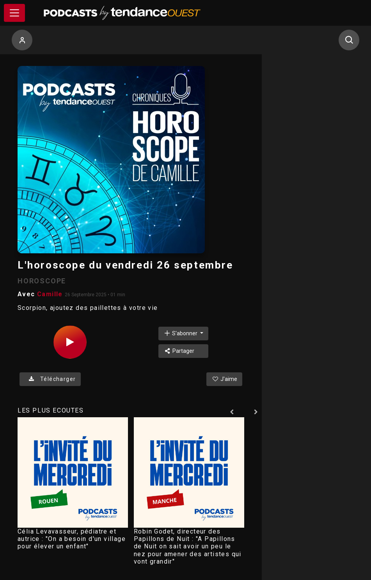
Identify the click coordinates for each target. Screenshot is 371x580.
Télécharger (50, 379)
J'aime (224, 379)
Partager (178, 351)
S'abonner (181, 333)
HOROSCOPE (42, 281)
